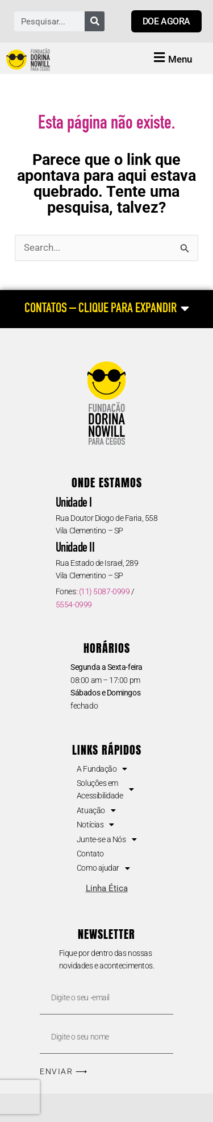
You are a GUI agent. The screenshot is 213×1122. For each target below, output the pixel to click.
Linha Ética (107, 888)
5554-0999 (74, 604)
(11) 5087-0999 (104, 591)
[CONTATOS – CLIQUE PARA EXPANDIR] (106, 309)
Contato (90, 853)
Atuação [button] (96, 810)
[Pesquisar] (95, 21)
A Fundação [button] (102, 769)
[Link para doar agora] (166, 21)
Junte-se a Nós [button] (106, 839)
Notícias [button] (95, 824)
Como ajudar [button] (103, 868)
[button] (171, 58)
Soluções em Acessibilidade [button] (105, 789)
